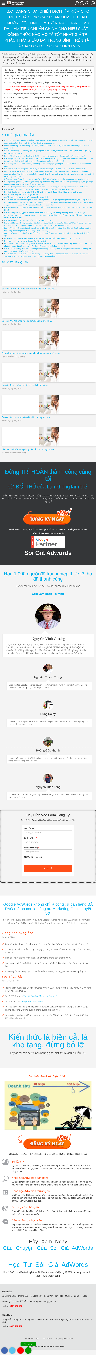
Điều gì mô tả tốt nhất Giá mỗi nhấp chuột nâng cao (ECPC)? (29, 225)
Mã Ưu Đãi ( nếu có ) (33, 862)
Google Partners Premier (32, 1006)
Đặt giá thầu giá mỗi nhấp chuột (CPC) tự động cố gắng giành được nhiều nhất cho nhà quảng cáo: (45, 197)
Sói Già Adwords (10, 54)
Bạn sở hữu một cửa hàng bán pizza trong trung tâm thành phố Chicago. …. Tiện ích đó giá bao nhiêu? (47, 169)
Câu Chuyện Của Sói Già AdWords (48, 1253)
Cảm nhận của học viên (27, 1225)
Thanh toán (47, 1344)
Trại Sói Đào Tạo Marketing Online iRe (40, 1001)
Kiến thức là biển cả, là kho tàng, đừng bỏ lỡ (48, 1046)
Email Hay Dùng (31, 853)
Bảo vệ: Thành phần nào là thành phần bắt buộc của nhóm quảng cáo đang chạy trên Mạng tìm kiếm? (47, 156)
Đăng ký (48, 874)
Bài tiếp (88, 129)
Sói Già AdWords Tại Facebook (52, 1351)
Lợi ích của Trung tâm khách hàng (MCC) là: (22, 200)
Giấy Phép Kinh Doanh (65, 1344)
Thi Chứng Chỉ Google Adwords (34, 54)
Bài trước (9, 129)
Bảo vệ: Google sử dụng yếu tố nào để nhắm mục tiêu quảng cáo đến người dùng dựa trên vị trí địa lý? (47, 218)
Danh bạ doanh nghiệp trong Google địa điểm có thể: (26, 246)
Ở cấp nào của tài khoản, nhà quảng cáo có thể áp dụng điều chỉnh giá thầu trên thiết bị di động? (44, 243)
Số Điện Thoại (30, 843)
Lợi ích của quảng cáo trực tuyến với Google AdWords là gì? (29, 202)
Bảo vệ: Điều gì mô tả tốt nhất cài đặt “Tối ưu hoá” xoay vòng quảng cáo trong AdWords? (41, 194)
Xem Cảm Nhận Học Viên (48, 599)
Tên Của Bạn (30, 834)
